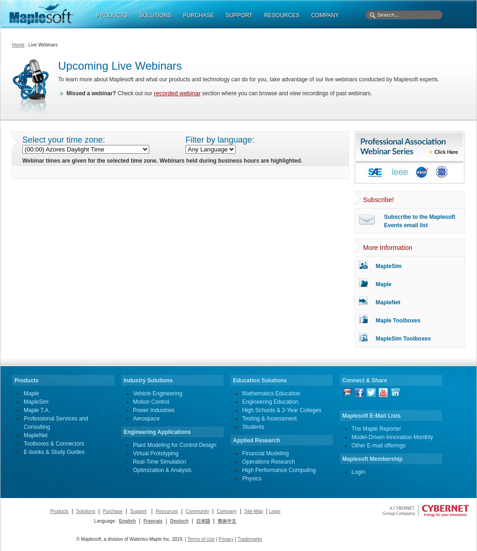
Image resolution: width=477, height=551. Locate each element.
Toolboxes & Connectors (54, 443)
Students (253, 427)
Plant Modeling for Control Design (174, 445)
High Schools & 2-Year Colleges (281, 410)
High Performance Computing (279, 470)
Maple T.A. (37, 410)
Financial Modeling (265, 453)
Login (358, 472)
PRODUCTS (111, 15)
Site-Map (254, 511)
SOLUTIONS (155, 15)
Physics (251, 478)
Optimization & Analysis (162, 470)
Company (227, 511)
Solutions (85, 511)
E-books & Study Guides (54, 452)
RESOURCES (281, 15)
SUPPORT (238, 15)
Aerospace (146, 418)
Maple (383, 284)
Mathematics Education (271, 393)
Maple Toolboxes (398, 320)
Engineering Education (270, 402)
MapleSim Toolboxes (403, 338)
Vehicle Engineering (157, 393)
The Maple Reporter (376, 429)
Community (197, 511)
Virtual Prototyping (156, 453)
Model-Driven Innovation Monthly (392, 437)
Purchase (112, 511)
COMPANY (325, 15)
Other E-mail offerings (378, 445)
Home (18, 44)
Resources (167, 511)
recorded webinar (177, 93)
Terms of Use (201, 539)
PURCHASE (198, 15)
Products (59, 511)
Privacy (226, 539)
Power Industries (153, 410)
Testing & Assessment (269, 418)
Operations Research (268, 462)
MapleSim (389, 266)
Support (138, 511)
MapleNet (388, 302)
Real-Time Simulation (159, 462)
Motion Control (151, 402)
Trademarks (250, 539)
